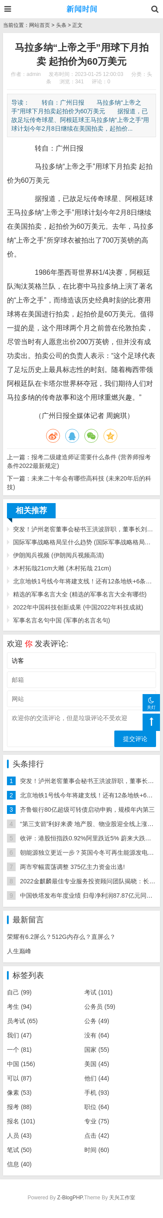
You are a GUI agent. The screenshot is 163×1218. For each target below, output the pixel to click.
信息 (19, 1164)
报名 (21, 1121)
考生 (19, 1006)
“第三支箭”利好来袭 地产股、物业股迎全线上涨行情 (90, 823)
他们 (96, 1078)
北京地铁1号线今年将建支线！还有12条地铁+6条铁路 (84, 581)
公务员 (99, 1006)
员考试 (22, 1020)
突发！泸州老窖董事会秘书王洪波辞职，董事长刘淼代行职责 (84, 529)
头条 (61, 25)
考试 (98, 992)
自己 (19, 992)
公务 (96, 1020)
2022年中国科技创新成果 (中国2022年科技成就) (78, 607)
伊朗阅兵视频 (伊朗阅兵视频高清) (58, 555)
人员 (19, 1135)
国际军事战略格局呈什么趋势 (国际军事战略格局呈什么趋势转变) (84, 542)
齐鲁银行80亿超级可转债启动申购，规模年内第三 (87, 809)
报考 (19, 1106)
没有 (96, 1035)
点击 (96, 1135)
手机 (96, 1092)
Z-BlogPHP (70, 1198)
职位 (96, 1106)
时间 (96, 1149)
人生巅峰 (19, 951)
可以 (19, 1078)
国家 (96, 1049)
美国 (96, 1063)
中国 (21, 1063)
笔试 (19, 1149)
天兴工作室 (122, 1198)
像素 (19, 1092)
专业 (96, 1121)
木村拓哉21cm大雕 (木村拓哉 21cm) (62, 568)
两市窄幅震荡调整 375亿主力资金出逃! (72, 866)
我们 (19, 1035)
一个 (19, 1049)
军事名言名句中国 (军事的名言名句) (61, 620)
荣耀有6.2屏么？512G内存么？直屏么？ (61, 936)
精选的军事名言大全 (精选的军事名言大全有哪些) (79, 594)
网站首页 (39, 25)
